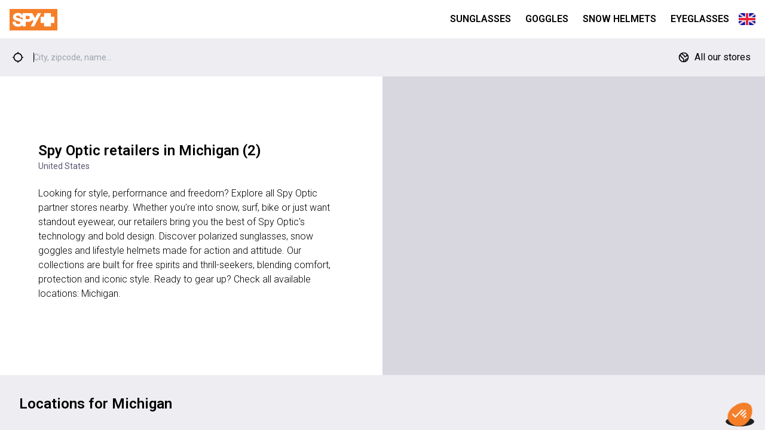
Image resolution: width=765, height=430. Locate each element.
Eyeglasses (700, 18)
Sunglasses (480, 18)
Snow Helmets (619, 18)
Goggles (546, 18)
